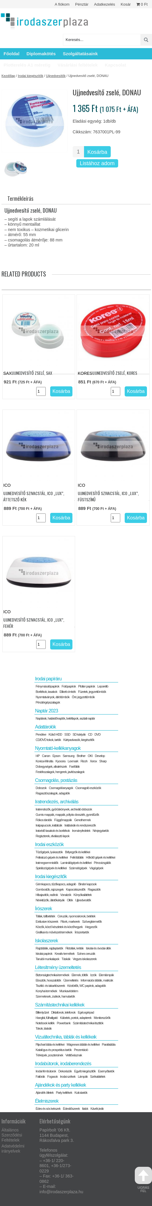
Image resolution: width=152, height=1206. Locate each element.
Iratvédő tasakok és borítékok (53, 830)
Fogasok (52, 1076)
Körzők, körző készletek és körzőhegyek (59, 927)
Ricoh (83, 761)
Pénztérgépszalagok (48, 702)
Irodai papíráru (48, 678)
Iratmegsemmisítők (47, 862)
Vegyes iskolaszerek (85, 959)
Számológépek (78, 868)
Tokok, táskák (44, 1028)
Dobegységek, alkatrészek (51, 766)
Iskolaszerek (46, 940)
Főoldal (11, 53)
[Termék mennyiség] (78, 151)
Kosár (126, 4)
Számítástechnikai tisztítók (88, 1023)
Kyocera (60, 761)
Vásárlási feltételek (78, 64)
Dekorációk (65, 1071)
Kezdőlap (8, 76)
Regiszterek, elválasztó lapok (52, 836)
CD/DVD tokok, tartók (48, 740)
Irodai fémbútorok (46, 1071)
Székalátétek (97, 1076)
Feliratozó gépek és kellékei (52, 857)
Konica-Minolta (44, 761)
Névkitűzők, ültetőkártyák (50, 900)
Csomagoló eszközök (88, 788)
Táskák (65, 959)
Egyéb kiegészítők (85, 1071)
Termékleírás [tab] (20, 198)
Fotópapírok (69, 686)
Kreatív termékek (65, 953)
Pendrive (41, 734)
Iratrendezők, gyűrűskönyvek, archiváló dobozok (64, 809)
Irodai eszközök (49, 844)
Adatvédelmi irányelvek (12, 1148)
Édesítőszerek (71, 1108)
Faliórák (40, 1076)
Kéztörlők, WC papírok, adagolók (86, 985)
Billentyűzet (42, 1012)
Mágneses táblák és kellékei (83, 1044)
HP (37, 756)
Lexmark (73, 761)
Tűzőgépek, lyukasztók (49, 852)
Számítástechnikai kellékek (59, 1004)
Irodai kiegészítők (30, 76)
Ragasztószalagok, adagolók (53, 793)
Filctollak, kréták (74, 948)
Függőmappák (63, 820)
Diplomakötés (41, 53)
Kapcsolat (115, 64)
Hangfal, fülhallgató (47, 1018)
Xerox (93, 761)
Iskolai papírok (44, 953)
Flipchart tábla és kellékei (50, 1044)
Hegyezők (91, 927)
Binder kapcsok (87, 884)
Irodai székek (67, 1076)
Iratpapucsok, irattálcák (49, 825)
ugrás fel (143, 1180)
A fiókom (62, 4)
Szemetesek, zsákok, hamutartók (55, 996)
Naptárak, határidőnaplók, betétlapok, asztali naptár (65, 718)
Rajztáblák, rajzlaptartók (49, 948)
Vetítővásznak (73, 1055)
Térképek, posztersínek (49, 1055)
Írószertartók (82, 932)
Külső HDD (55, 734)
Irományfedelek (81, 830)
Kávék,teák (97, 1108)
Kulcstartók (81, 1092)
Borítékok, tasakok (46, 691)
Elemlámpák (106, 975)
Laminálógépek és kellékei (76, 862)
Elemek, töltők (80, 975)
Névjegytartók (101, 830)
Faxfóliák (74, 766)
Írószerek (43, 908)
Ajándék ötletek (44, 1092)
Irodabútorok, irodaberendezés (63, 1063)
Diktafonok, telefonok (63, 1012)
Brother (81, 756)
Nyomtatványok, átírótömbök (52, 697)
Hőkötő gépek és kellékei (100, 857)
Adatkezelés (104, 4)
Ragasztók (94, 889)
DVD (97, 734)
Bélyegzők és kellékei (77, 852)
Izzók (93, 975)
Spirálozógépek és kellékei (51, 868)
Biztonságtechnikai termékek (52, 975)
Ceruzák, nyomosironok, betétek (76, 916)
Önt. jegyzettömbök (83, 697)
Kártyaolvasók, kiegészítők (78, 740)
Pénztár (81, 4)
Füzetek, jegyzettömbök (92, 691)
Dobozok (41, 788)
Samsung (68, 756)
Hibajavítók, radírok (47, 895)
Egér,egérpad (86, 1012)
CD (90, 734)
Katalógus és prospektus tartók (54, 1050)
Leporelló (102, 686)
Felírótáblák (76, 857)
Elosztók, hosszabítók (48, 980)
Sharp (102, 761)
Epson (56, 756)
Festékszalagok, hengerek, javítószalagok (60, 772)
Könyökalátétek (82, 895)
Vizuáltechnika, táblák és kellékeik (65, 1036)
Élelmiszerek (46, 1101)
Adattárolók (45, 726)
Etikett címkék (67, 691)
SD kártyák (79, 734)
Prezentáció (81, 1050)
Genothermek (82, 820)
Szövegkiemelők (92, 921)
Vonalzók (65, 895)
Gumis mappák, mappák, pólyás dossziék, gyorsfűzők (67, 814)
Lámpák (83, 1076)
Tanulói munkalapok (47, 959)
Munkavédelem (68, 991)
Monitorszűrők (102, 1018)
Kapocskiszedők (76, 889)
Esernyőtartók (106, 1071)
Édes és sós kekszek (48, 1108)
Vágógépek (96, 868)
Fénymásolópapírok (47, 686)
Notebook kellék (45, 1023)
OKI (90, 756)
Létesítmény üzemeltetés (58, 967)
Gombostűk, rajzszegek (50, 889)
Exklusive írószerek (47, 921)
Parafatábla (108, 1044)
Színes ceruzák (86, 953)
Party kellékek (64, 1092)
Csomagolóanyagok (61, 788)
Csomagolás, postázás (56, 780)
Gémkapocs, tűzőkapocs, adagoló (56, 884)
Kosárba (97, 152)
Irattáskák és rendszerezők (80, 825)
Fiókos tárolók (44, 820)
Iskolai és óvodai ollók (98, 948)
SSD (67, 734)
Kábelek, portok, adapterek (75, 1018)
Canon (46, 756)
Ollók (70, 900)
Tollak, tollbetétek (45, 916)
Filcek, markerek (70, 921)
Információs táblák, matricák (97, 980)
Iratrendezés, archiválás (56, 801)
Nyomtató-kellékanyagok (57, 748)
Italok (85, 1108)
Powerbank (63, 1023)
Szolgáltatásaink (80, 53)
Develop (99, 756)
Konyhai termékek (46, 991)
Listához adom (97, 163)
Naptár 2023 (46, 710)
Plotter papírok (86, 686)
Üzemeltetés (70, 980)
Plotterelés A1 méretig (27, 64)
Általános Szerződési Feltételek (11, 1135)
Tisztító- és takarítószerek (50, 985)
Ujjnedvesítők (56, 76)
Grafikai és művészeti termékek (54, 932)
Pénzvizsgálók (102, 862)
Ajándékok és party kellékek (60, 1085)
